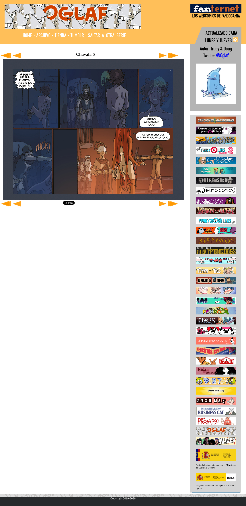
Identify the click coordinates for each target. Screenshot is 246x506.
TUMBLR (77, 36)
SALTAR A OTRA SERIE (107, 36)
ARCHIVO (43, 36)
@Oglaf (222, 56)
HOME (27, 36)
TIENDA (60, 36)
